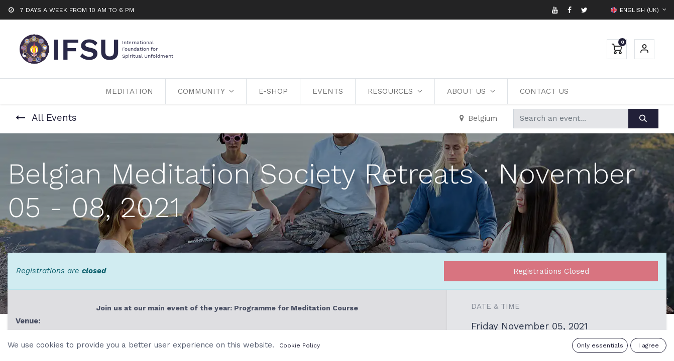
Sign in (644, 49)
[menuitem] (129, 91)
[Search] (643, 118)
